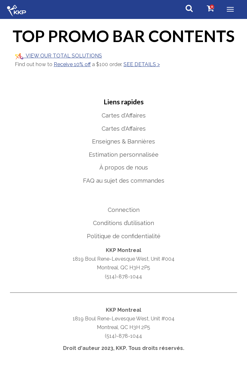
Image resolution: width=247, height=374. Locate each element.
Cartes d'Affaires (124, 115)
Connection (124, 209)
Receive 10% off (72, 64)
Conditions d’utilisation (123, 223)
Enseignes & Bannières (123, 141)
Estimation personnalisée (124, 154)
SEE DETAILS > (142, 64)
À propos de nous (123, 167)
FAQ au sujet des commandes (123, 180)
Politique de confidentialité (123, 236)
